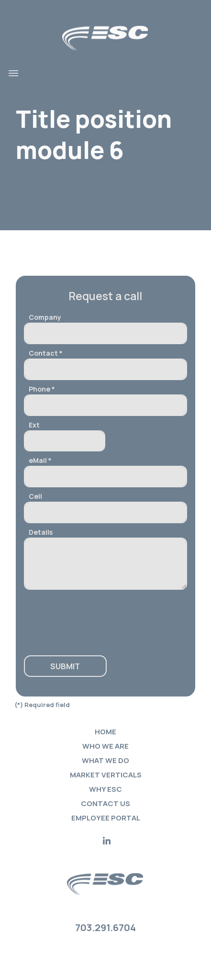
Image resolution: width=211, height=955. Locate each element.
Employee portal (105, 818)
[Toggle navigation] (13, 73)
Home (105, 732)
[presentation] (82, 618)
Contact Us (105, 803)
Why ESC (105, 789)
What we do (105, 760)
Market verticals (106, 775)
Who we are (105, 746)
